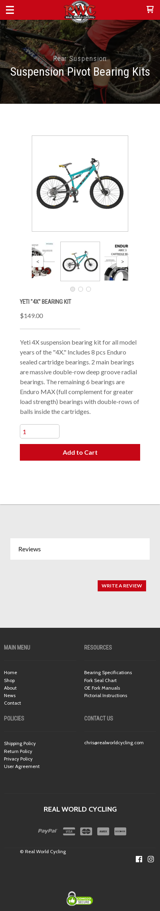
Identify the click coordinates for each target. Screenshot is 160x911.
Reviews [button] (29, 549)
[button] (150, 10)
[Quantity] (40, 431)
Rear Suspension (80, 58)
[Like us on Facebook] (139, 859)
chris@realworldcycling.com (114, 742)
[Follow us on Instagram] (151, 859)
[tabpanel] (80, 581)
